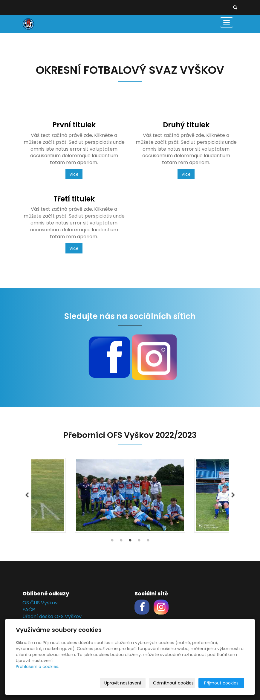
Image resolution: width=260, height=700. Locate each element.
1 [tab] (112, 542)
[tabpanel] (130, 495)
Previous (27, 495)
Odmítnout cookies (173, 683)
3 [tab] (130, 542)
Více (74, 174)
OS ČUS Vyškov (40, 602)
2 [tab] (121, 542)
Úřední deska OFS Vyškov (52, 616)
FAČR (28, 609)
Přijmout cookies (221, 683)
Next (233, 495)
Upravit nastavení (122, 683)
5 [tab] (148, 542)
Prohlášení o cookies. (37, 667)
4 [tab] (139, 542)
